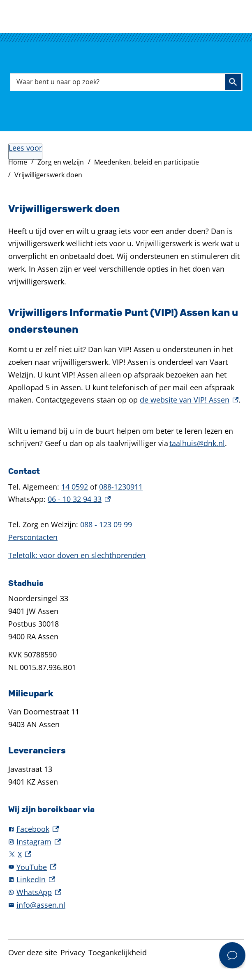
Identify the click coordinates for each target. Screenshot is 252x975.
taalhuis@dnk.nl (197, 443)
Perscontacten (33, 537)
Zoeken (233, 82)
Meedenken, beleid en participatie (146, 162)
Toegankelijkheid (117, 952)
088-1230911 (121, 487)
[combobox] (126, 81)
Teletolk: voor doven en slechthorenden (77, 555)
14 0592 (74, 487)
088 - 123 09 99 (106, 524)
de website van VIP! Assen (189, 400)
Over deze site (32, 952)
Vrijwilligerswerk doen (48, 174)
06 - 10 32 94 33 (79, 499)
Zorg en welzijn (60, 162)
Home (17, 162)
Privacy (72, 952)
